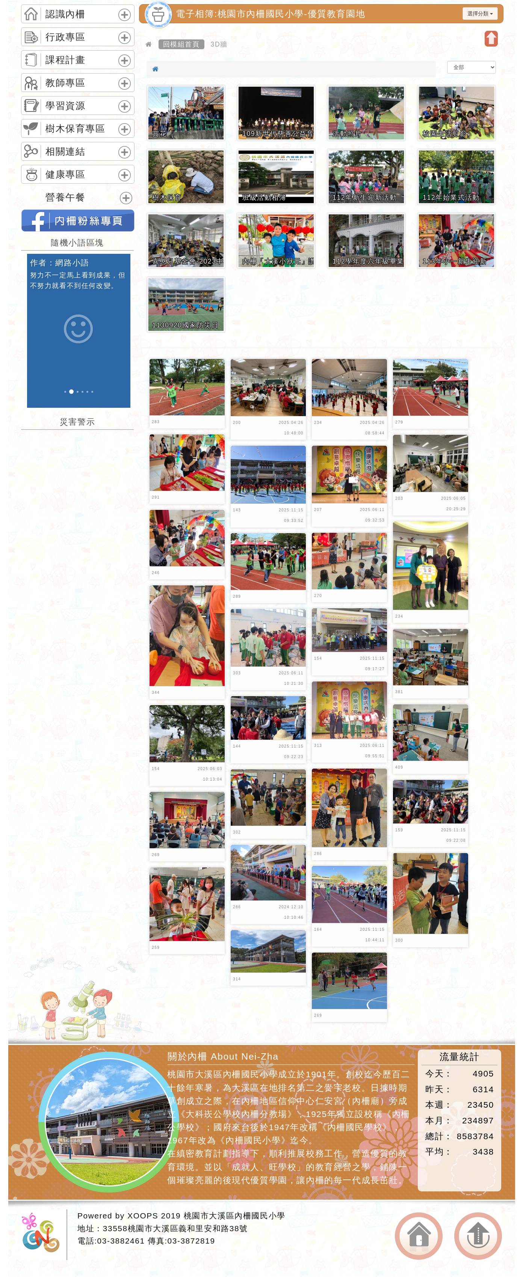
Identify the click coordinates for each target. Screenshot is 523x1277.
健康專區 (65, 174)
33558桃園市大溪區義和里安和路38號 (175, 1228)
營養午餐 (65, 197)
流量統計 (459, 1057)
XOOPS (142, 1215)
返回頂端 (478, 1236)
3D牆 (219, 44)
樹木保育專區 (75, 129)
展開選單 (123, 66)
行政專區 (65, 37)
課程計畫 (65, 60)
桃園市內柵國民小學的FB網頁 (78, 220)
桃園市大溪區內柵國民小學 (235, 1215)
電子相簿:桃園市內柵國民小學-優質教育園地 (270, 14)
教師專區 (65, 83)
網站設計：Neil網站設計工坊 (44, 1234)
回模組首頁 (181, 44)
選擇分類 (480, 14)
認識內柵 (65, 14)
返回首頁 (419, 1236)
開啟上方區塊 (491, 39)
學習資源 (65, 106)
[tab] (78, 14)
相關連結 (65, 152)
